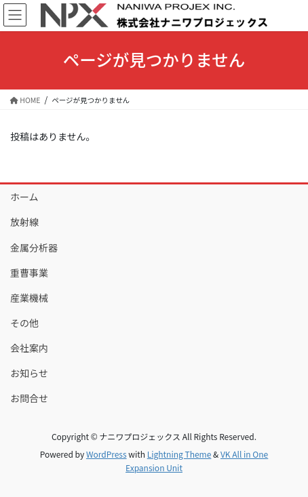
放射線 (24, 221)
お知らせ (29, 373)
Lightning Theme (179, 454)
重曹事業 (29, 272)
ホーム (24, 196)
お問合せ (29, 398)
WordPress (106, 454)
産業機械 (29, 297)
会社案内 (29, 348)
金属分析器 (34, 247)
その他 (24, 323)
